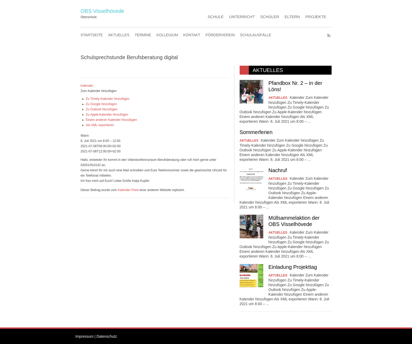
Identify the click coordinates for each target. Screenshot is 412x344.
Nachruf (278, 170)
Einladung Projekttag (293, 267)
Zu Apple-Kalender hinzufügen (107, 114)
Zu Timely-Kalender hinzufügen (108, 99)
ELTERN (292, 16)
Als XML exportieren (100, 125)
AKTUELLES (119, 35)
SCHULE (216, 16)
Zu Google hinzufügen (101, 104)
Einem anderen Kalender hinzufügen (111, 120)
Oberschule (89, 17)
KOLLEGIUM (167, 35)
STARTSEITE (92, 35)
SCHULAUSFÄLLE (255, 35)
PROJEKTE (315, 16)
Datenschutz (106, 336)
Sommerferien (256, 132)
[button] (99, 91)
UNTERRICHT (242, 16)
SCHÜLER (269, 16)
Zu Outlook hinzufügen (102, 109)
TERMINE (143, 35)
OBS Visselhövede (102, 11)
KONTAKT (191, 35)
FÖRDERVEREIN (220, 35)
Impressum (84, 336)
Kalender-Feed (128, 190)
